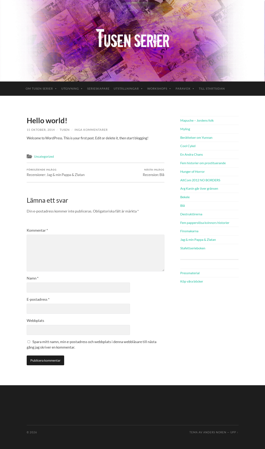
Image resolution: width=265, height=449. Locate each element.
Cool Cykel (188, 146)
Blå (182, 205)
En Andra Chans (191, 154)
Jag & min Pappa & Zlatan (198, 239)
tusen (65, 129)
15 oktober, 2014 (41, 129)
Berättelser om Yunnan (196, 137)
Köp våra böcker (191, 281)
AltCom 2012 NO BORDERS (200, 180)
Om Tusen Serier (41, 88)
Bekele (185, 197)
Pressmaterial (190, 273)
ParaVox (185, 88)
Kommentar (37, 230)
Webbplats (35, 320)
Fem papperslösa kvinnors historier (204, 222)
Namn (32, 278)
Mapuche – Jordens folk (197, 120)
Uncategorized (44, 156)
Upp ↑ (234, 432)
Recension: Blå (153, 172)
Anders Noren (214, 432)
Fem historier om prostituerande (203, 163)
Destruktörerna (191, 214)
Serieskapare (98, 88)
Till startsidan (212, 88)
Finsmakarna (189, 231)
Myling (185, 129)
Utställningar (128, 88)
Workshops (159, 88)
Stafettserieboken (192, 248)
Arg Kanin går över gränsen (199, 188)
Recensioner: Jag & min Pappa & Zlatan (56, 172)
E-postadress (38, 299)
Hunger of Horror (192, 171)
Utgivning (72, 88)
